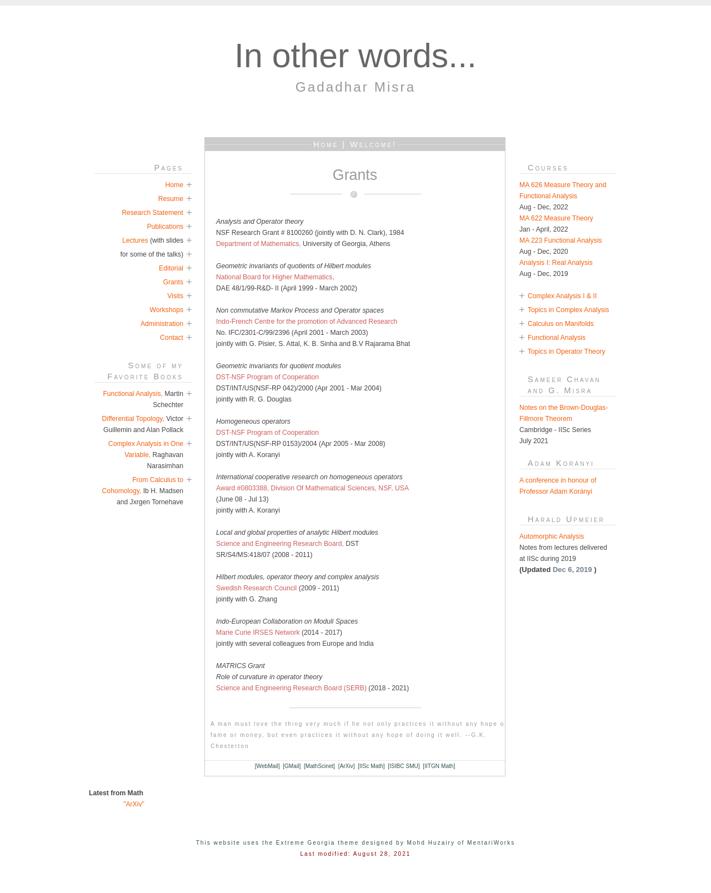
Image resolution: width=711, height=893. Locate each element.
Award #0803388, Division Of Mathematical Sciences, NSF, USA (312, 488)
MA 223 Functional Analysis (560, 240)
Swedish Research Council (256, 588)
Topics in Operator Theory (566, 351)
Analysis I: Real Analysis (556, 263)
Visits (175, 296)
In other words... (355, 55)
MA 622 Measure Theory (556, 218)
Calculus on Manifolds (561, 324)
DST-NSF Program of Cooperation (267, 377)
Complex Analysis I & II (562, 296)
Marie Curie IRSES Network (259, 632)
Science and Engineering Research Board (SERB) (292, 688)
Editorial (171, 268)
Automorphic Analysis (551, 536)
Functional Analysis (556, 338)
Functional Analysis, (132, 394)
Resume (170, 199)
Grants (173, 282)
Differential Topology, (134, 419)
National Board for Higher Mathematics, (275, 277)
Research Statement (152, 213)
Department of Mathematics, (258, 244)
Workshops (166, 310)
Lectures (135, 240)
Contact (171, 338)
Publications (165, 226)
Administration (162, 324)
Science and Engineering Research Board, (280, 544)
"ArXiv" (116, 804)
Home (174, 185)
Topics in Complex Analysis (568, 310)
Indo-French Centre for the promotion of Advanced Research (306, 321)
